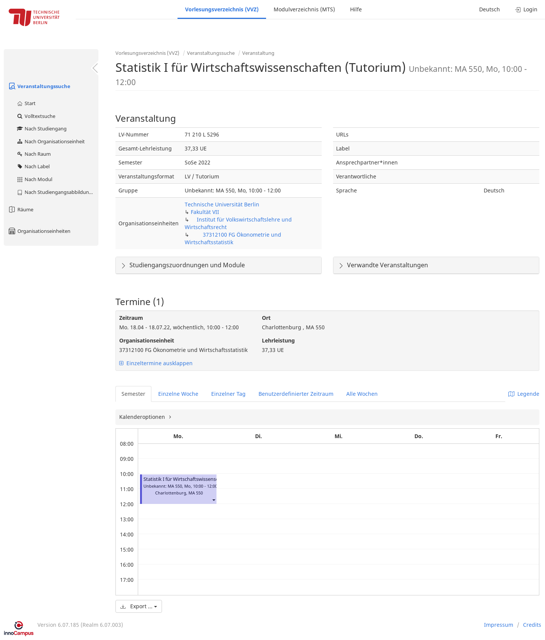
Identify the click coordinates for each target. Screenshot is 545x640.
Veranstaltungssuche (39, 86)
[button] (213, 499)
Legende (523, 393)
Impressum (498, 624)
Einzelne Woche (178, 393)
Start (26, 103)
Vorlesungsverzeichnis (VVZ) (221, 9)
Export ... (138, 606)
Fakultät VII (205, 211)
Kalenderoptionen (143, 416)
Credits (532, 624)
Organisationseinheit (146, 340)
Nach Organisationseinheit (50, 141)
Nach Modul (34, 179)
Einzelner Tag (228, 393)
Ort (266, 317)
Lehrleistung (278, 340)
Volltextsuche (35, 116)
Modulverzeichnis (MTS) (304, 9)
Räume (20, 209)
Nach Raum (33, 153)
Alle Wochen (362, 393)
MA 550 (195, 493)
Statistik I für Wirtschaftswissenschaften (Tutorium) (201, 479)
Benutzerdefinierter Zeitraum (295, 393)
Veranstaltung (258, 53)
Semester (133, 393)
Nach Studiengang (41, 128)
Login (526, 9)
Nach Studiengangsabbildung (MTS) (57, 192)
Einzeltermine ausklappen (156, 363)
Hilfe (356, 9)
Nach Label (33, 166)
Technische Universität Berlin (222, 204)
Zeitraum (131, 317)
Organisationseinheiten (39, 231)
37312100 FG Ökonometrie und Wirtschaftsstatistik (233, 238)
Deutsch (489, 9)
